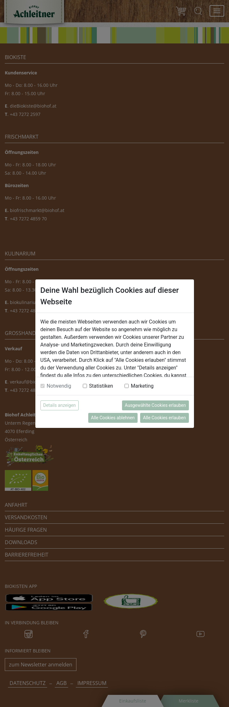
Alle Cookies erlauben (164, 417)
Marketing (142, 386)
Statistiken (101, 386)
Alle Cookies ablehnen (113, 417)
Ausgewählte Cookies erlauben (155, 405)
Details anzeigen (59, 405)
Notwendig (59, 386)
